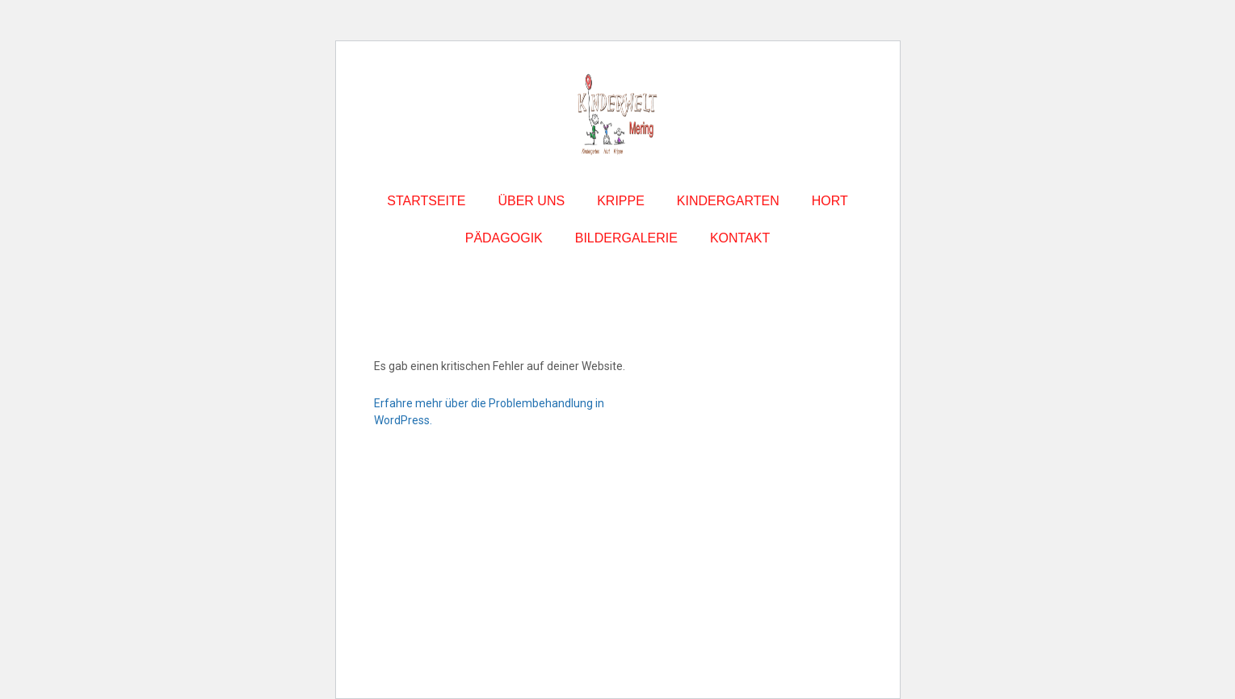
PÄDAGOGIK (504, 238)
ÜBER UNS (531, 201)
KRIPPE (621, 201)
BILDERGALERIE (626, 238)
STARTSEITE (426, 201)
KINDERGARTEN (728, 201)
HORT (830, 201)
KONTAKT (740, 238)
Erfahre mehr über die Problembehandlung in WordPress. (489, 412)
